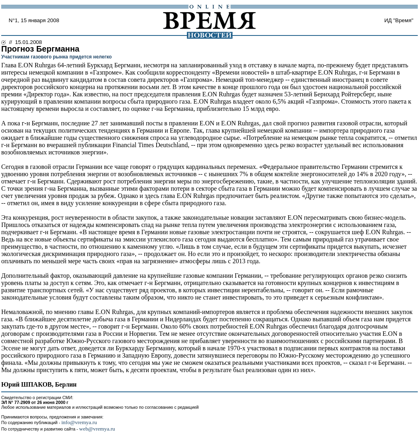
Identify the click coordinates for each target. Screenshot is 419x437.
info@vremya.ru (79, 422)
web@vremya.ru (97, 429)
